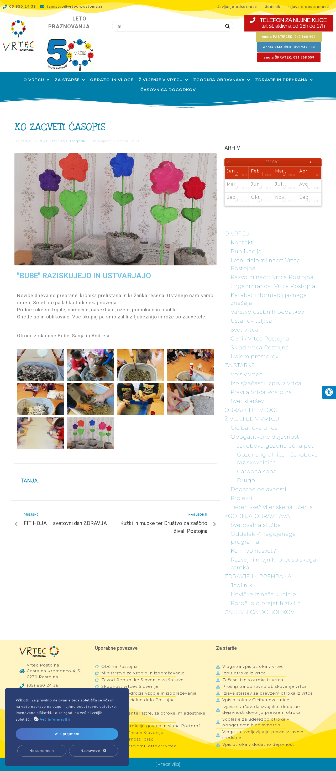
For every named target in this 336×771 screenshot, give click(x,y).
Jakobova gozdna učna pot (275, 436)
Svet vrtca (245, 320)
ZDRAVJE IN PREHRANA (258, 567)
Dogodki (78, 131)
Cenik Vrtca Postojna (260, 329)
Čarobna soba (257, 462)
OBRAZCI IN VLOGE (251, 400)
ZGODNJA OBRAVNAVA (257, 506)
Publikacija (246, 242)
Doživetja (59, 131)
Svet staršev (247, 392)
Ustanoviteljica (251, 311)
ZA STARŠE (239, 356)
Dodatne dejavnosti (258, 480)
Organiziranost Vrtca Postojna (273, 277)
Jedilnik (241, 576)
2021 (43, 131)
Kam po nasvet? (253, 541)
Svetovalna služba (256, 515)
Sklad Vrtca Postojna (260, 338)
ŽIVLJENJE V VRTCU (251, 409)
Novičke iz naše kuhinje (263, 585)
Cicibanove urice (254, 418)
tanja (26, 131)
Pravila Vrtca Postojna (261, 383)
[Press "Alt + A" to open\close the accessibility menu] (329, 392)
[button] (288, 23)
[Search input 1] (169, 26)
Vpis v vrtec (246, 365)
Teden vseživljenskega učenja (272, 498)
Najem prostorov (255, 347)
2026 (273, 153)
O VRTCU (237, 224)
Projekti (242, 489)
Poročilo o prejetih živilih (266, 594)
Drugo (246, 471)
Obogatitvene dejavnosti (266, 427)
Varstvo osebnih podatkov (267, 302)
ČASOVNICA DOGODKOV (259, 603)
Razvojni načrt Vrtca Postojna (272, 268)
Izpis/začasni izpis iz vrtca (266, 374)
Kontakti (243, 233)
